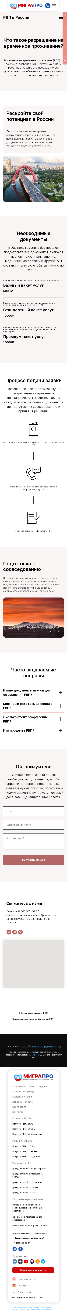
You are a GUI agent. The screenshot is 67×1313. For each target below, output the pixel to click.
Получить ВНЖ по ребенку (25, 1151)
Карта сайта (19, 1106)
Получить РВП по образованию (27, 1134)
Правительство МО (27, 1279)
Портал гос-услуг (26, 1292)
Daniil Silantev (53, 1046)
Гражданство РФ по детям (25, 1187)
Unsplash (24, 1046)
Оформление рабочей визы (27, 1199)
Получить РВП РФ (22, 1118)
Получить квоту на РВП (23, 1124)
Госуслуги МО (24, 1285)
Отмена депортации (23, 1091)
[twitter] (9, 932)
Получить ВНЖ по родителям (26, 1156)
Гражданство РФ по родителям (27, 1182)
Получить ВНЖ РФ (22, 1140)
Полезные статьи (22, 1096)
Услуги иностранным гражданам (30, 1086)
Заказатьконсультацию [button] (65, 38)
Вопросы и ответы (22, 1101)
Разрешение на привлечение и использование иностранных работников (27, 1208)
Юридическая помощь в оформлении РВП (33, 1019)
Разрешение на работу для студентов (30, 1225)
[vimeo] (20, 932)
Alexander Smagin (38, 1046)
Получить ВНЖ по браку (23, 1146)
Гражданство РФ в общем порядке (29, 1168)
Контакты (17, 1112)
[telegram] (14, 932)
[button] (33, 1270)
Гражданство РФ (21, 1163)
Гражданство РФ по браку (25, 1192)
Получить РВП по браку (23, 1129)
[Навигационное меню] (61, 17)
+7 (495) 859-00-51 (21, 1243)
